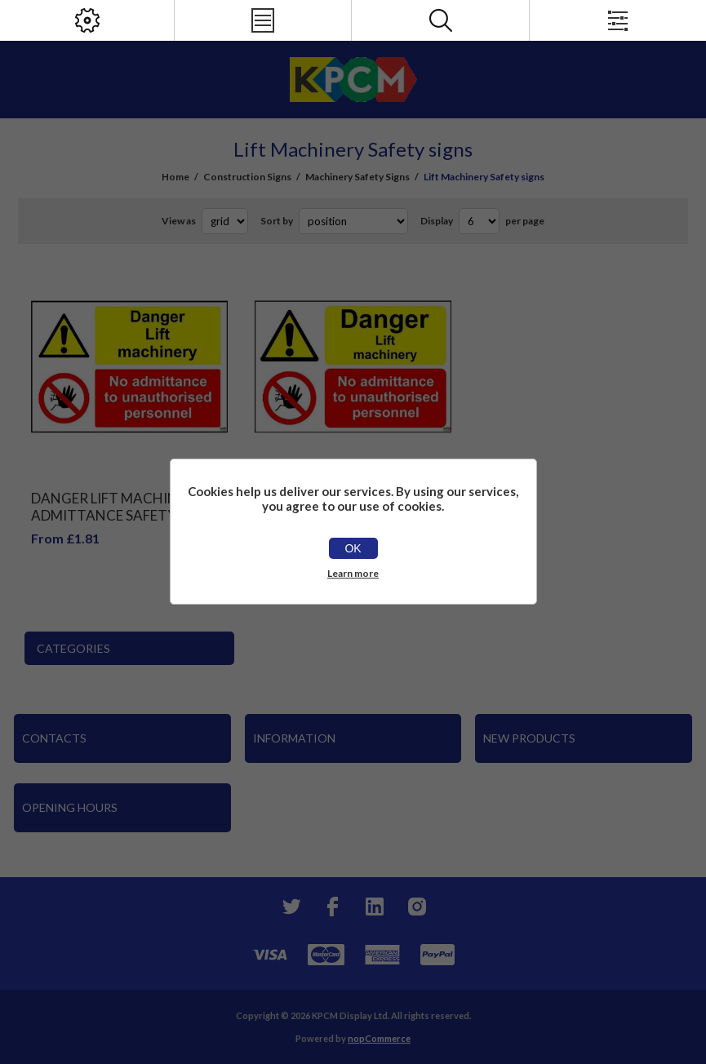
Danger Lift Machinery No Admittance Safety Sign (129, 507)
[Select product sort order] (353, 221)
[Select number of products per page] (479, 221)
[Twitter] (290, 906)
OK (352, 548)
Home (175, 177)
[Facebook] (332, 906)
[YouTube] (375, 906)
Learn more (353, 573)
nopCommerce (379, 1038)
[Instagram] (417, 906)
